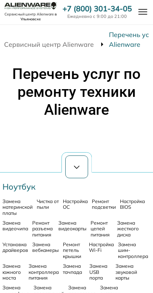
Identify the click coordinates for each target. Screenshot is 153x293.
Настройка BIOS (132, 204)
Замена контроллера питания (44, 272)
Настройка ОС (75, 204)
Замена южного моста (11, 272)
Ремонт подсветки (104, 204)
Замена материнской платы (17, 207)
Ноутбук (18, 186)
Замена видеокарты (72, 226)
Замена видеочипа (15, 226)
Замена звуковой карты (126, 272)
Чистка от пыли (48, 204)
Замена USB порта (98, 272)
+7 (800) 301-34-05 (97, 8)
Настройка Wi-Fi (101, 247)
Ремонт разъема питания (42, 229)
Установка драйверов (15, 247)
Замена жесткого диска (128, 229)
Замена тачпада (72, 269)
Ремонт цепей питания (100, 229)
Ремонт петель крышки (72, 250)
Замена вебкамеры (45, 247)
